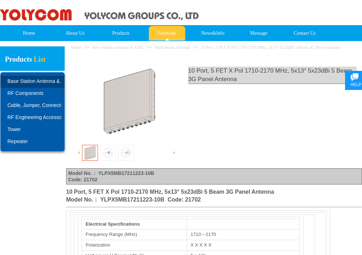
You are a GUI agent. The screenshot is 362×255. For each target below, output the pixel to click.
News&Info (212, 33)
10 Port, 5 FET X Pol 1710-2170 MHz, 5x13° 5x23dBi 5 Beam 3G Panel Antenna (270, 47)
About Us (74, 33)
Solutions (167, 33)
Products (121, 33)
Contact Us (305, 33)
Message (259, 33)
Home (29, 33)
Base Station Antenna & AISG (118, 47)
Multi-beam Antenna (172, 47)
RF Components (25, 93)
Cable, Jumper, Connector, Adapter (34, 105)
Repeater (17, 141)
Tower (14, 129)
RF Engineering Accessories (34, 117)
